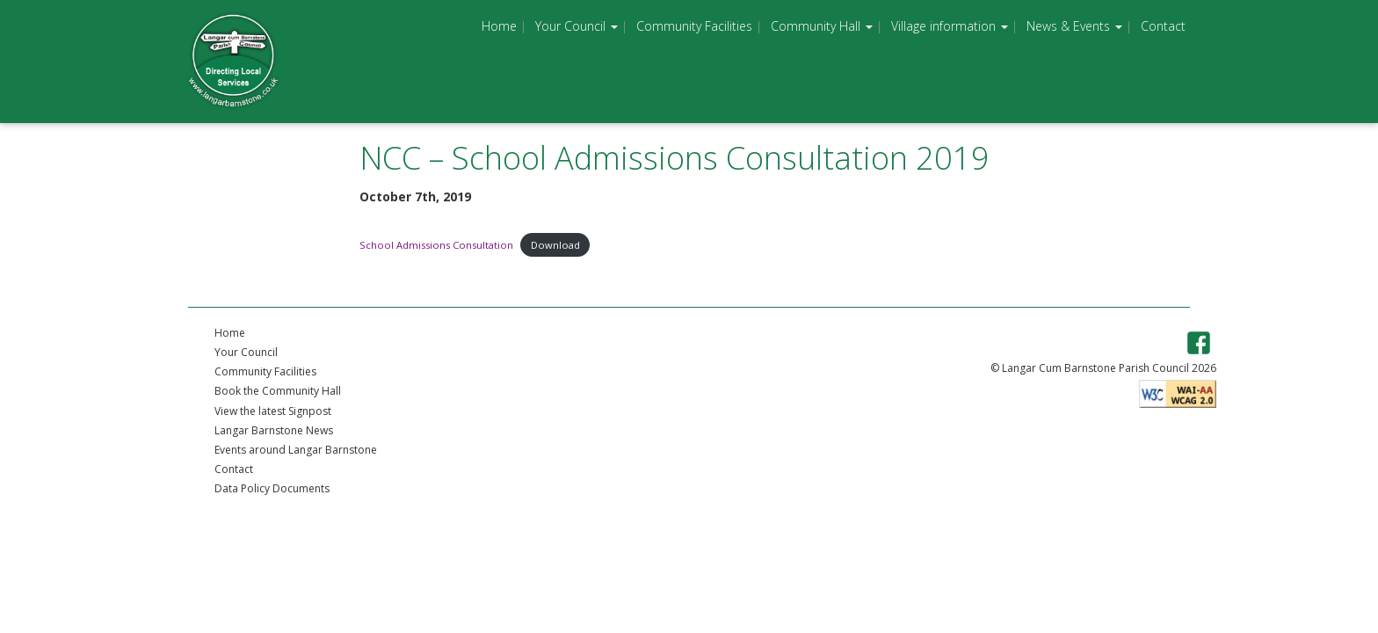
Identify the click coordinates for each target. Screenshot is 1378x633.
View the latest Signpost (272, 411)
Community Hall (822, 26)
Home (499, 26)
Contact (1163, 26)
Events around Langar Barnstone (295, 449)
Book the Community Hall (277, 390)
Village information (949, 26)
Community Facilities (694, 26)
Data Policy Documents (272, 488)
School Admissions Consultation (436, 244)
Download (555, 244)
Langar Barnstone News (273, 430)
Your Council (576, 26)
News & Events (1074, 26)
